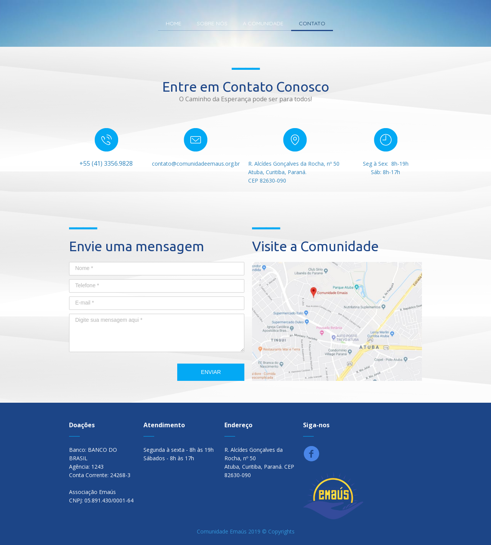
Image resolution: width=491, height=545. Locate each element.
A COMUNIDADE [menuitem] (263, 23)
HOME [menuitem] (173, 23)
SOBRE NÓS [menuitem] (212, 23)
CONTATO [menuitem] (312, 23)
